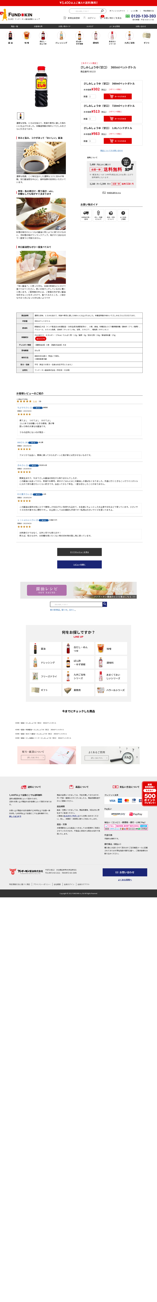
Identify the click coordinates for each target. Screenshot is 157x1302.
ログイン (92, 17)
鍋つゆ (64, 609)
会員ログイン (69, 884)
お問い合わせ (141, 26)
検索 (102, 11)
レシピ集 (134, 11)
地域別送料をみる (111, 193)
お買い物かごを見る (113, 17)
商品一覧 (14, 26)
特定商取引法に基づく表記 (19, 884)
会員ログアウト (84, 884)
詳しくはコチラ (15, 816)
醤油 (22, 723)
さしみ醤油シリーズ (32, 738)
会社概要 (57, 884)
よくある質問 (114, 26)
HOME (17, 723)
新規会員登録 (74, 17)
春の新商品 (55, 609)
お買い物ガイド (64, 26)
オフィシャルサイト (117, 11)
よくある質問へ (125, 879)
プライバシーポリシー (42, 884)
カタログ (89, 26)
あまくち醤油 (30, 734)
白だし (72, 609)
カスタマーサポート (71, 816)
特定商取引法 (148, 11)
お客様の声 (38, 26)
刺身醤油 (29, 729)
